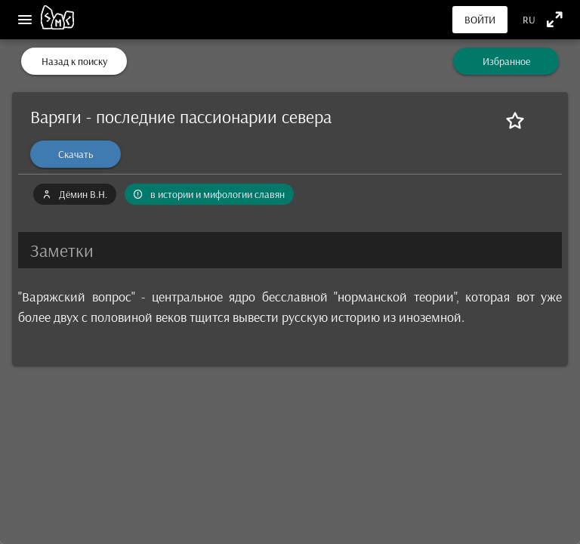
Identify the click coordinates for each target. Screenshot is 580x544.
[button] (290, 250)
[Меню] (25, 20)
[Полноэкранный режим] (554, 19)
